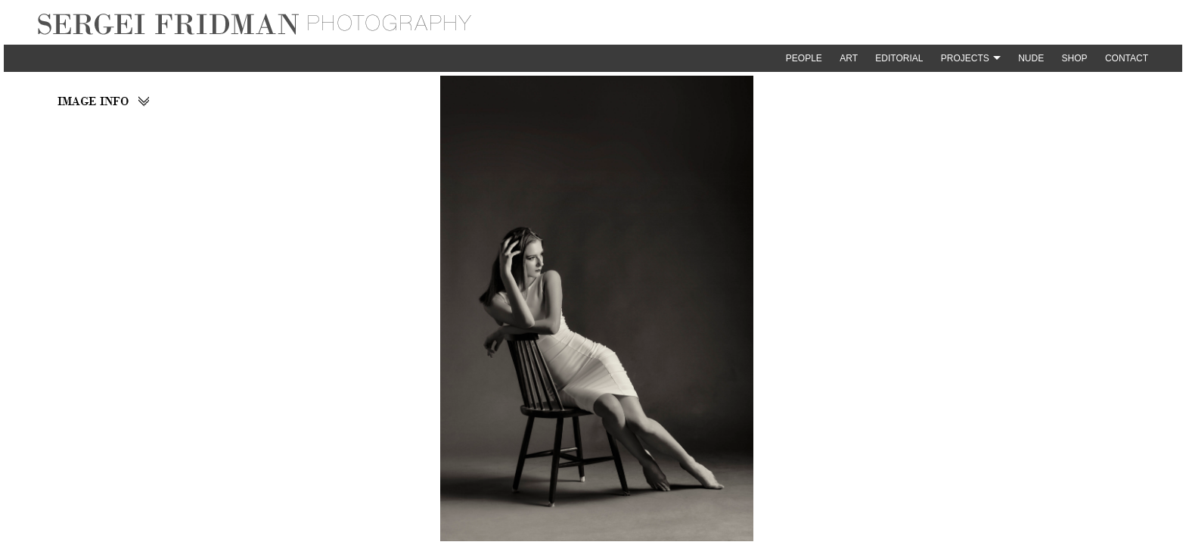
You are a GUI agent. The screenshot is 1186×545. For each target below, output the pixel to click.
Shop (1075, 58)
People (804, 58)
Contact (1126, 58)
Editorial (899, 58)
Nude (1031, 58)
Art (849, 58)
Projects (965, 58)
